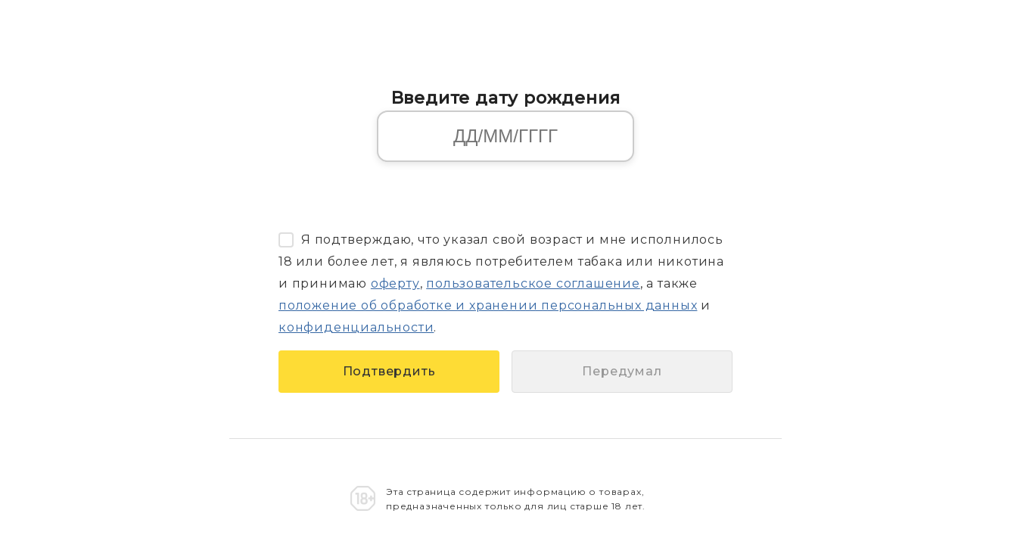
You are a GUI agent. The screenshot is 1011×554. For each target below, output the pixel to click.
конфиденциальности (356, 327)
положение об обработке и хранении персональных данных (487, 305)
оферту (395, 283)
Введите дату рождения (506, 97)
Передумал (621, 371)
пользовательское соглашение (533, 283)
